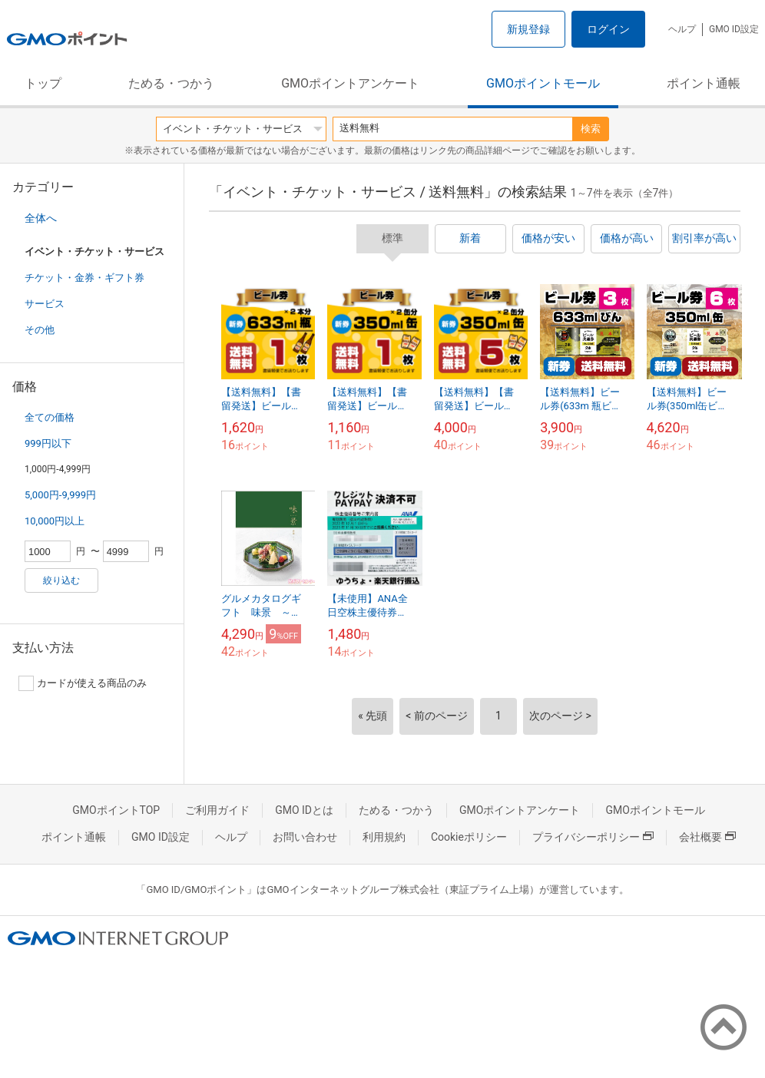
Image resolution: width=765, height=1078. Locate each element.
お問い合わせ (305, 837)
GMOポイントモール (543, 83)
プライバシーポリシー (593, 837)
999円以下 (48, 443)
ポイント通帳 (703, 83)
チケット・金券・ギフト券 (84, 277)
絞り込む (61, 580)
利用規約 (384, 837)
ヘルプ (682, 29)
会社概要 (707, 837)
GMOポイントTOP (116, 810)
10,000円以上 (54, 521)
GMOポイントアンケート (350, 83)
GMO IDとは (304, 810)
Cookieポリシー (469, 837)
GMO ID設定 (734, 29)
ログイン (608, 29)
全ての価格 (50, 417)
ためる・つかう (171, 83)
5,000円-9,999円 (60, 495)
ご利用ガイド (217, 810)
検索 (591, 128)
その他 (40, 330)
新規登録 (528, 29)
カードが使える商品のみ (82, 683)
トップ (43, 83)
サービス (45, 303)
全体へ (41, 218)
